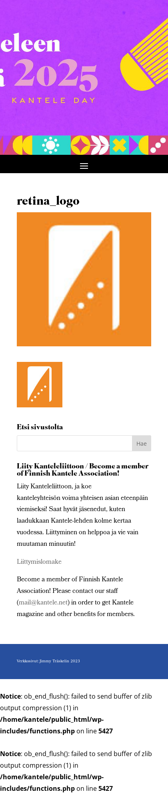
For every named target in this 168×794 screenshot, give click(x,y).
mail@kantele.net (43, 603)
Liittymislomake (39, 562)
